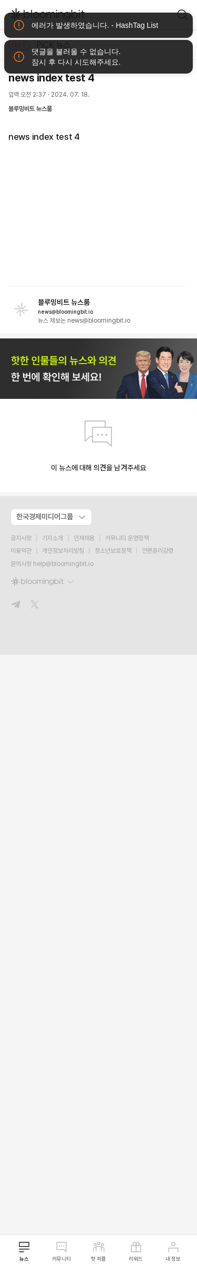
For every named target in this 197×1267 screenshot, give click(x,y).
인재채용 (84, 538)
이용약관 (21, 550)
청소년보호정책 (113, 550)
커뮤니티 (61, 1251)
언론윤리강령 (157, 550)
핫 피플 (98, 1251)
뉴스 (24, 1251)
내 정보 (173, 1251)
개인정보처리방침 (63, 550)
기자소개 (52, 538)
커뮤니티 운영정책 (127, 538)
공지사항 (21, 538)
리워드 (136, 1251)
